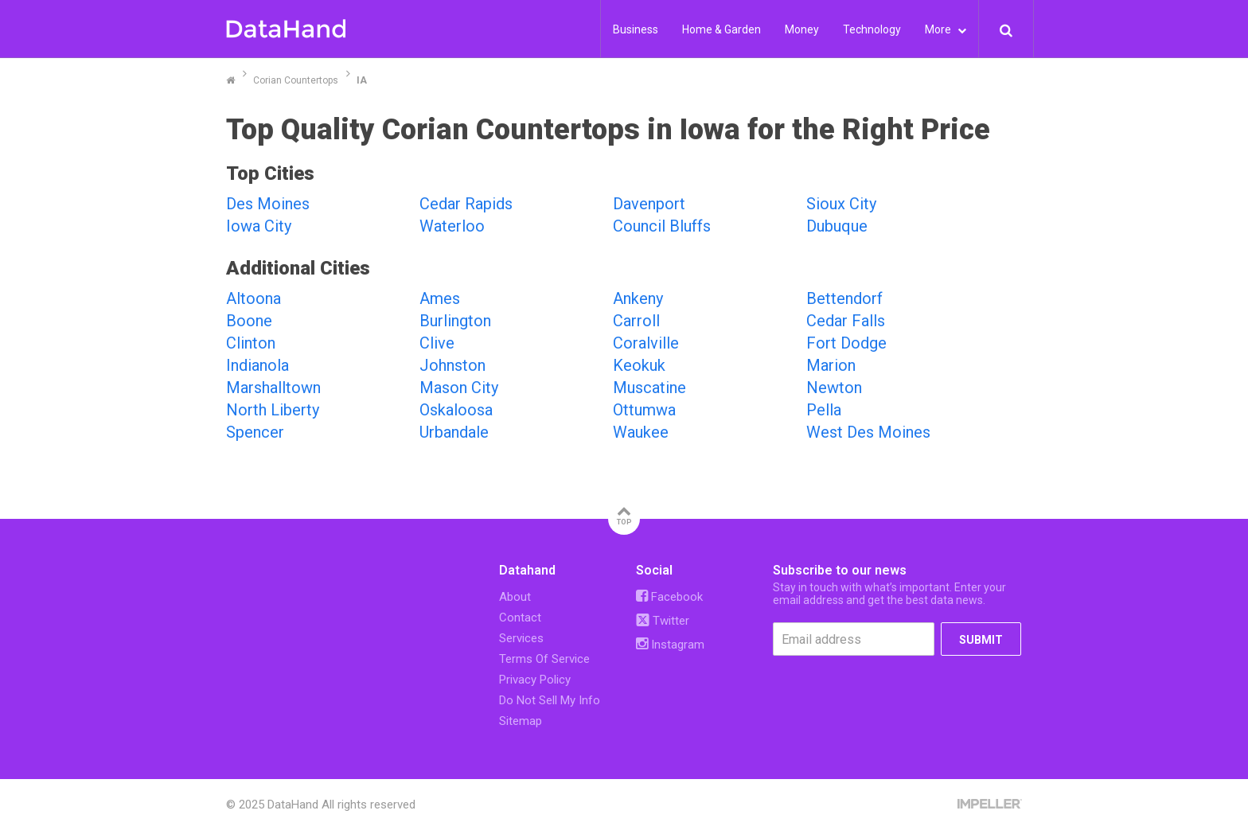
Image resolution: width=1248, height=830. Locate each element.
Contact (520, 617)
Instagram (670, 644)
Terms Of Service (544, 659)
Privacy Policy (535, 679)
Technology (872, 29)
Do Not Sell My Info (549, 700)
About (515, 597)
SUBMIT (981, 639)
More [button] (945, 29)
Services (521, 638)
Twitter (662, 621)
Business (635, 29)
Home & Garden (721, 29)
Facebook (669, 597)
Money (802, 29)
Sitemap (520, 721)
